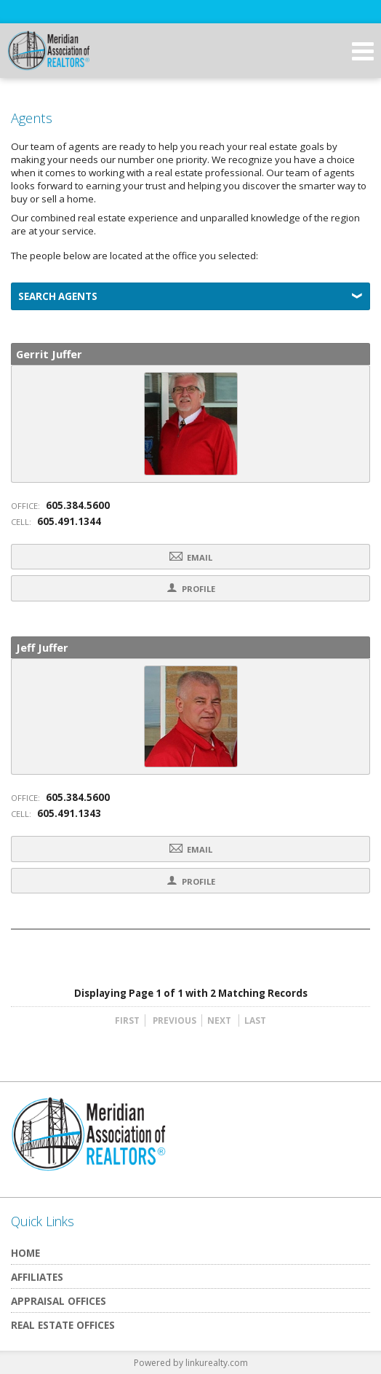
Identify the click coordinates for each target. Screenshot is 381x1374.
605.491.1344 (69, 521)
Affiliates (37, 1277)
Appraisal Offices (58, 1301)
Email (190, 556)
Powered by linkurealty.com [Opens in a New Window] (191, 1363)
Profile (191, 588)
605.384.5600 (78, 505)
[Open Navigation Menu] (363, 51)
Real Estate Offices (63, 1325)
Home (25, 1253)
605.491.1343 (69, 813)
